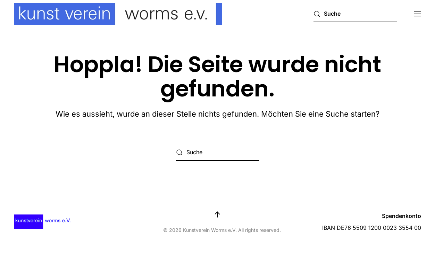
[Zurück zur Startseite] (118, 14)
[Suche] (355, 14)
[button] (417, 14)
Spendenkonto (401, 215)
